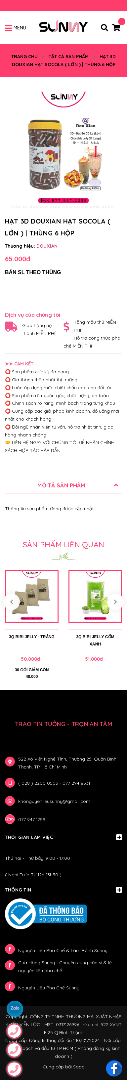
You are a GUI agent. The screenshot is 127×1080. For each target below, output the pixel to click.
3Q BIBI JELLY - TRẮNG (32, 637)
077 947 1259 (31, 819)
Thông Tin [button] (63, 890)
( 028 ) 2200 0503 (39, 783)
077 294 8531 (76, 783)
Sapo (79, 1067)
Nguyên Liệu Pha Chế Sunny (48, 988)
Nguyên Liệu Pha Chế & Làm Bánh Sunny (62, 950)
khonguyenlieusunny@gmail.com (54, 801)
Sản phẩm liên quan (63, 544)
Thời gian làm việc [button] (63, 837)
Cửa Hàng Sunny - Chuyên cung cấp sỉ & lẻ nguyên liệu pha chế (65, 967)
